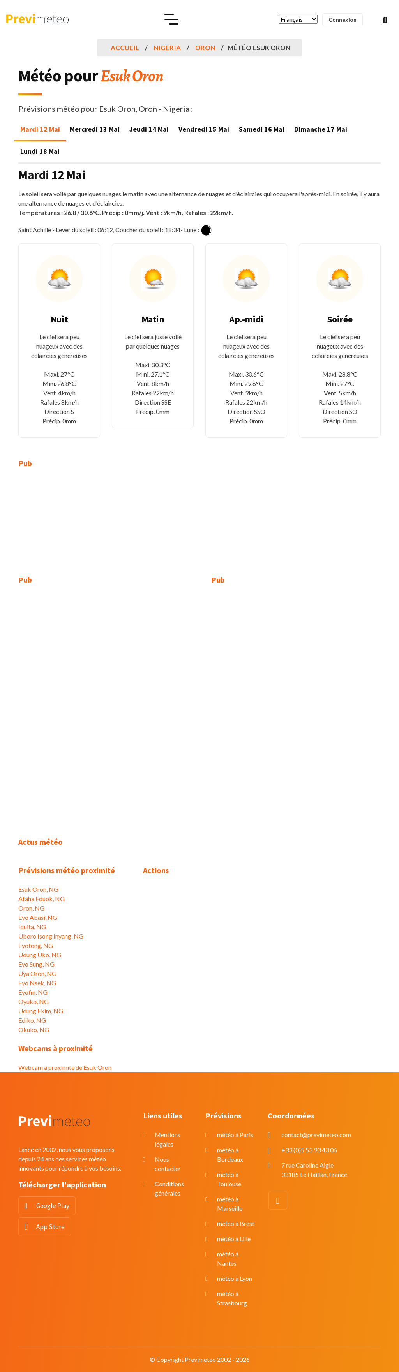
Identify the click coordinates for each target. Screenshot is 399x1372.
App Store (50, 1226)
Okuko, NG (33, 1029)
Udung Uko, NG (39, 954)
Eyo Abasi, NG (37, 917)
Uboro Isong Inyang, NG (50, 936)
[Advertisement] (74, 526)
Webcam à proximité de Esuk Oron (64, 1067)
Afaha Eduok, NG (41, 898)
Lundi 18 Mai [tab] (40, 151)
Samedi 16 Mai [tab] (261, 129)
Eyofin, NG (33, 992)
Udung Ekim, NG (40, 1010)
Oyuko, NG (33, 1001)
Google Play (52, 1205)
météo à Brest (235, 1223)
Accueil (125, 48)
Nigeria (167, 48)
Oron (205, 48)
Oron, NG (31, 908)
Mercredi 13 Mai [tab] (95, 129)
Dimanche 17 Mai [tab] (320, 129)
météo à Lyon (234, 1278)
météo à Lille (234, 1238)
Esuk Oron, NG (38, 889)
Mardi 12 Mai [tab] (40, 129)
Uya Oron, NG (37, 973)
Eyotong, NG (35, 945)
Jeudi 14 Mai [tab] (149, 129)
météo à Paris (235, 1134)
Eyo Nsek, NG (37, 982)
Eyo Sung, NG (36, 964)
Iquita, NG (32, 926)
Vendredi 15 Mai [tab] (203, 129)
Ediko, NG (32, 1020)
